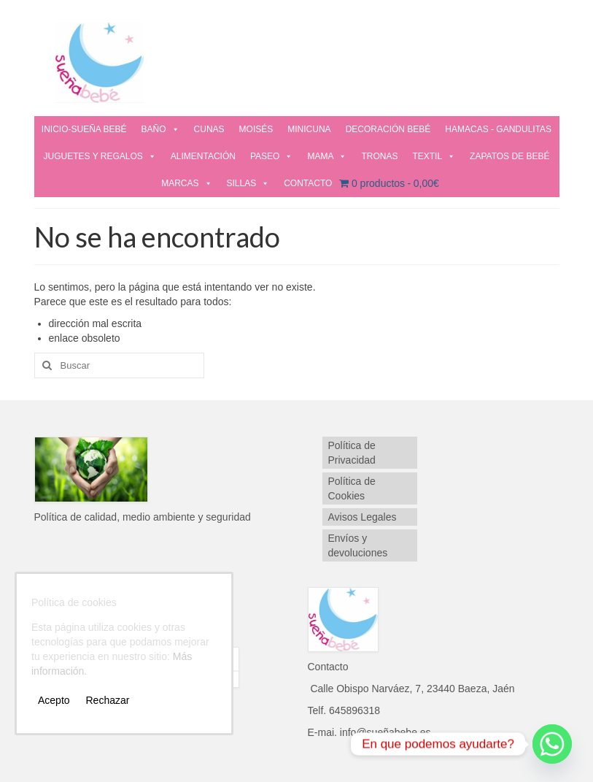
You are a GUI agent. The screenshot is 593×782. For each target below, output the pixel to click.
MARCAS (186, 183)
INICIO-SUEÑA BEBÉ (84, 129)
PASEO (271, 156)
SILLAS (248, 183)
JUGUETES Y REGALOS (100, 156)
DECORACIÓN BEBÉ (388, 129)
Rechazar (107, 700)
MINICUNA (308, 129)
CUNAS (209, 129)
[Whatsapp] (552, 744)
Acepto (54, 700)
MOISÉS (256, 129)
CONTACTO (308, 183)
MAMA (326, 156)
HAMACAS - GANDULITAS (498, 129)
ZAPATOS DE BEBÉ (509, 156)
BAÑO (160, 129)
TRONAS (379, 156)
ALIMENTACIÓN (203, 156)
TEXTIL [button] (433, 156)
